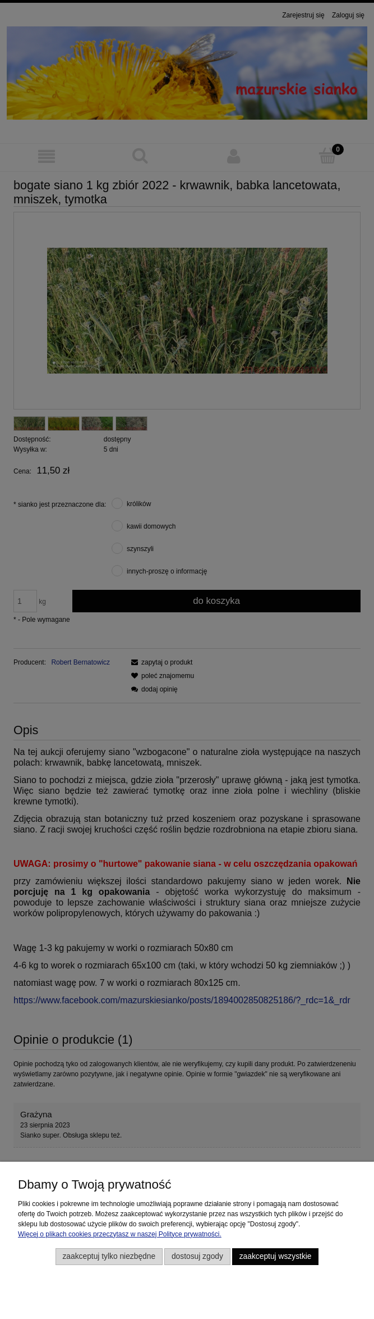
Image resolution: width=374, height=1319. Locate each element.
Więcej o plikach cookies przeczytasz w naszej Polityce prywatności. (119, 1234)
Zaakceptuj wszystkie (275, 1256)
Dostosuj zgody (197, 1256)
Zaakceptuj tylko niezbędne (108, 1256)
